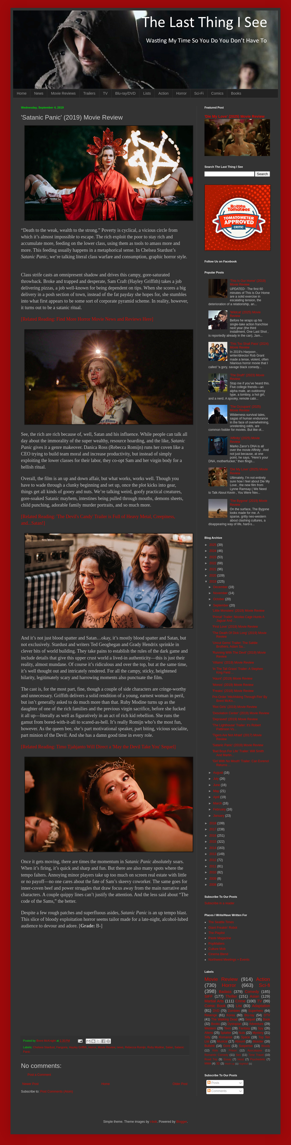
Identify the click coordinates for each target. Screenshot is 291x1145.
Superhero (255, 1011)
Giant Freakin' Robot (222, 927)
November (221, 593)
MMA (207, 1063)
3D (218, 1063)
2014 (213, 848)
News (38, 93)
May (216, 791)
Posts (213, 1083)
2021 (213, 569)
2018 (213, 823)
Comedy (252, 992)
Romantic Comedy (216, 1054)
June (217, 785)
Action (163, 93)
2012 (213, 860)
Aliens (208, 1033)
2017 (213, 829)
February (220, 809)
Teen (227, 1028)
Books (236, 93)
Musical (222, 1041)
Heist (241, 1059)
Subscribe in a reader (219, 903)
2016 (213, 835)
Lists (147, 93)
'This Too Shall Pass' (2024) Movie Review (249, 345)
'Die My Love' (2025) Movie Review (234, 116)
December (221, 587)
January (219, 816)
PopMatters (216, 943)
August (218, 773)
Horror (181, 93)
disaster (257, 1041)
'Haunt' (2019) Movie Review (232, 678)
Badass (225, 992)
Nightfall (243, 1063)
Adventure (256, 1024)
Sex (238, 1054)
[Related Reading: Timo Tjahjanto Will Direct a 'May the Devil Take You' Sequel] (98, 746)
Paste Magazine (219, 938)
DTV (267, 1015)
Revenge (210, 1015)
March (218, 803)
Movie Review (106, 1047)
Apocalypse (254, 1050)
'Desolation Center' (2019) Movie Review (240, 713)
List (239, 1006)
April (216, 797)
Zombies (234, 1011)
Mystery (257, 1033)
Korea (231, 1015)
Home (21, 93)
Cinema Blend (218, 954)
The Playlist (216, 933)
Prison (233, 1050)
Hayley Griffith (78, 1047)
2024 (213, 551)
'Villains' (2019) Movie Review (233, 662)
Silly (207, 1037)
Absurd (240, 1041)
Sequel (250, 1019)
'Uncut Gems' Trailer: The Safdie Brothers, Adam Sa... (234, 644)
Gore (226, 1046)
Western (210, 1028)
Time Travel (256, 1054)
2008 (213, 884)
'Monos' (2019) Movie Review (233, 685)
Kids (215, 1050)
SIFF (208, 996)
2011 (213, 866)
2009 (213, 878)
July (216, 779)
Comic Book (214, 1006)
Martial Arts (214, 1001)
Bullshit (209, 1046)
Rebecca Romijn (135, 1047)
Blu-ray (249, 1015)
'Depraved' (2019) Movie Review (235, 719)
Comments (217, 1091)
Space (245, 1037)
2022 (213, 563)
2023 (213, 557)
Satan (169, 1047)
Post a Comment (39, 1075)
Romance (225, 1037)
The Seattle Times (221, 922)
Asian (254, 996)
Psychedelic (257, 1059)
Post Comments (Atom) (56, 1091)
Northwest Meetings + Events (228, 959)
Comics (217, 93)
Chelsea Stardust (44, 1047)
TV (105, 93)
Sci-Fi (199, 93)
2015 (213, 841)
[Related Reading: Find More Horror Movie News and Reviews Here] (87, 319)
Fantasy (244, 1028)
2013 (213, 854)
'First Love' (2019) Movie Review (235, 626)
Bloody (265, 1045)
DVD (216, 1011)
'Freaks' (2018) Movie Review (233, 691)
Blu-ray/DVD (125, 93)
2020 (213, 575)
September (221, 605)
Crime (240, 1001)
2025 (213, 545)
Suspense (246, 1046)
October (219, 599)
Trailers (89, 93)
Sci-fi (264, 985)
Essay (227, 1059)
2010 (213, 872)
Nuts (242, 1033)
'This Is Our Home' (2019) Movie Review (248, 282)
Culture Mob (216, 949)
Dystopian (234, 1024)
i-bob (153, 1122)
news (120, 1047)
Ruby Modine (155, 1047)
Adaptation (261, 1006)
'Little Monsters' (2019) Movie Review (238, 610)
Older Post (180, 1084)
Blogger (181, 1122)
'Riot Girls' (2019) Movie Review (234, 707)
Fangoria (62, 1047)
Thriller (231, 996)
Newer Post (30, 1084)
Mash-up (229, 1063)
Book (266, 1019)
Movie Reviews (63, 93)
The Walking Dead (224, 1019)
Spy (260, 1028)
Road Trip (210, 1059)
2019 (213, 581)
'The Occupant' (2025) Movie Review (245, 408)
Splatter (225, 1033)
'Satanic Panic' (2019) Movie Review (237, 745)
